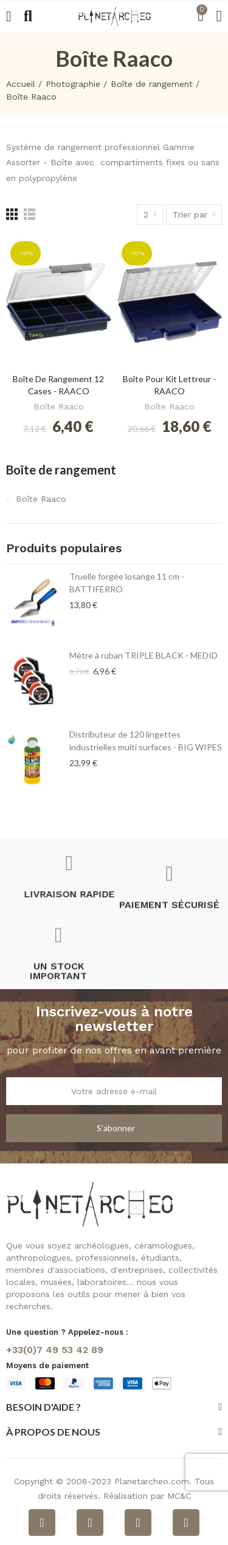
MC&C (179, 1496)
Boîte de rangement (61, 469)
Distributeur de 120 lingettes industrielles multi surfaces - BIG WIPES (145, 740)
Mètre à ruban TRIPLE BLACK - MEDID (143, 655)
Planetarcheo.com (151, 1481)
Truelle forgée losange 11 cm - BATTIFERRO (126, 582)
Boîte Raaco (58, 406)
